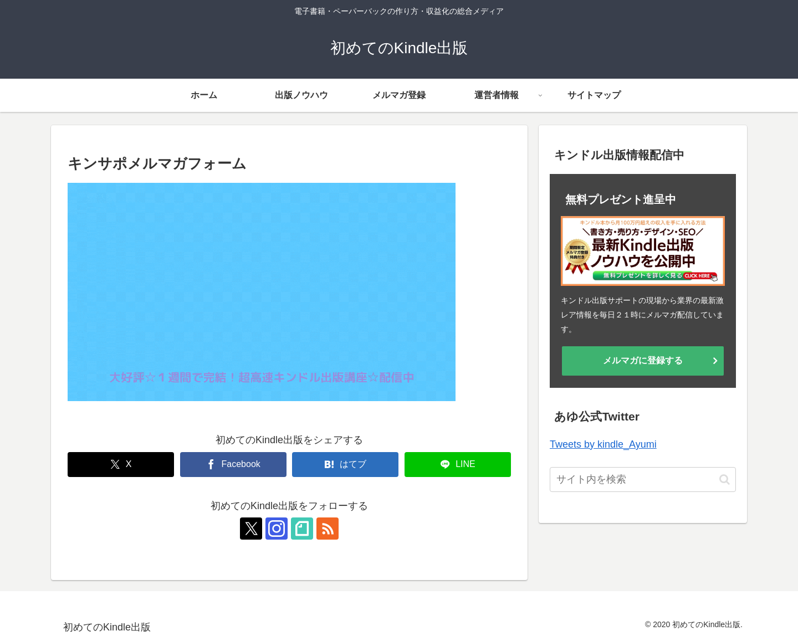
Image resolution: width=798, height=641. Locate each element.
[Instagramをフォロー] (276, 528)
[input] (643, 479)
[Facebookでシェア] (233, 464)
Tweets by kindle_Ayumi (603, 444)
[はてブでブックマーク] (345, 464)
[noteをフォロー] (302, 528)
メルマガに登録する (643, 360)
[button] (724, 479)
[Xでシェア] (121, 464)
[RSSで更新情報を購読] (327, 528)
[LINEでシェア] (458, 464)
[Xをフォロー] (251, 528)
